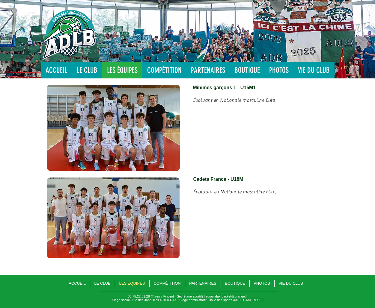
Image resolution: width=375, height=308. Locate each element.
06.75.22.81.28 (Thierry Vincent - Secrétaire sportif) (165, 296)
